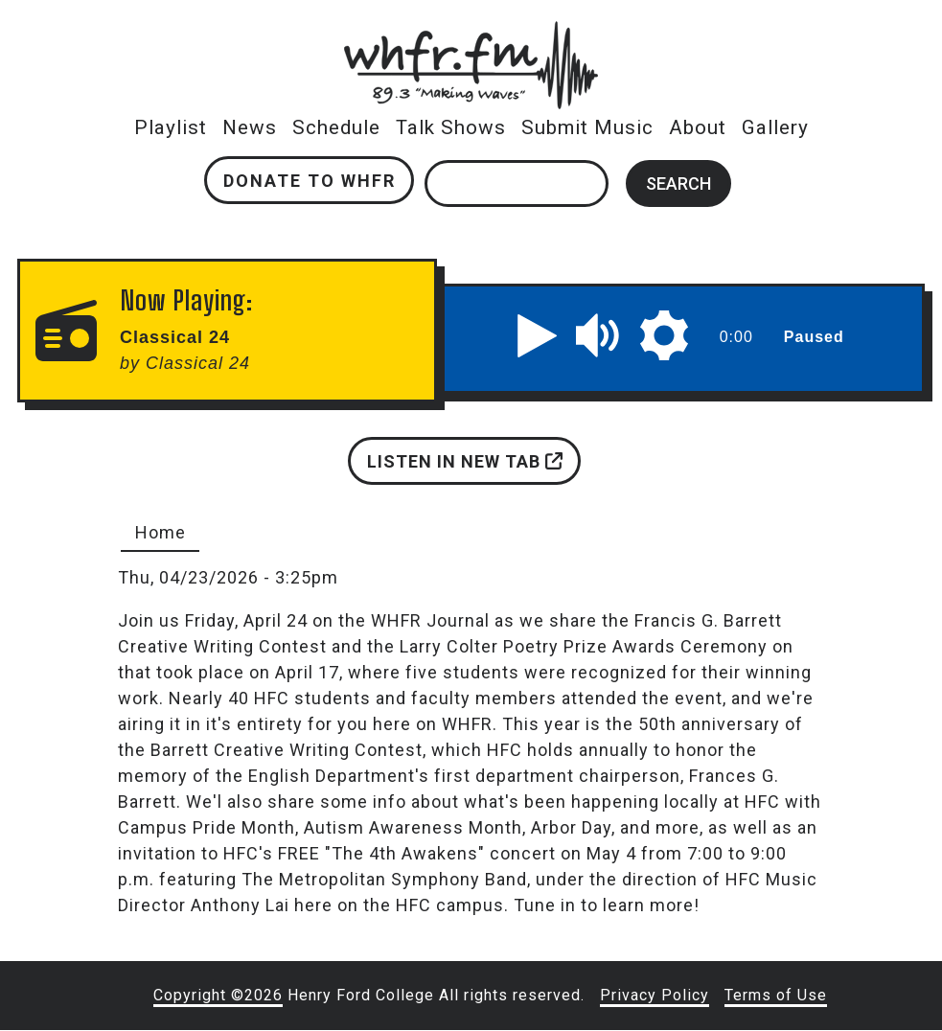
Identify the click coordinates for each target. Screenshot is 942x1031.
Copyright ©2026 (218, 995)
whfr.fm (471, 34)
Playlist (170, 127)
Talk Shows (451, 127)
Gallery (775, 127)
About (697, 127)
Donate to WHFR (309, 181)
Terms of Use (775, 995)
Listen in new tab (465, 461)
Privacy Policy (654, 995)
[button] (537, 335)
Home (160, 532)
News (249, 127)
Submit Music (587, 127)
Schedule (336, 127)
